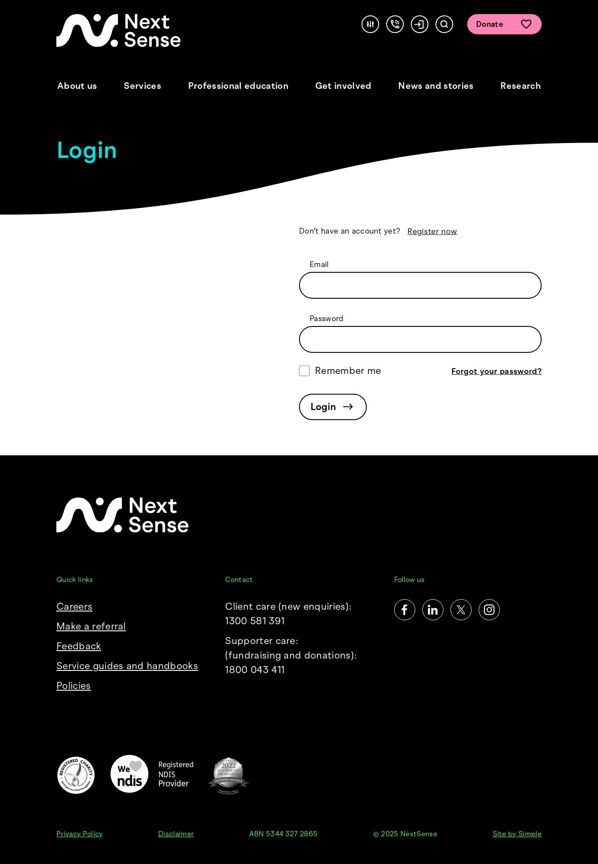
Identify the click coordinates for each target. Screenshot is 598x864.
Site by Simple (517, 834)
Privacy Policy (79, 834)
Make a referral (91, 626)
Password (327, 318)
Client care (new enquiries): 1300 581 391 (288, 613)
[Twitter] (461, 609)
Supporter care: (299, 656)
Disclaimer (176, 834)
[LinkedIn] (432, 609)
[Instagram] (489, 609)
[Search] (444, 24)
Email (319, 264)
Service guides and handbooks (127, 666)
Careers (74, 606)
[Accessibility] (370, 24)
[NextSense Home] (118, 30)
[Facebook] (404, 609)
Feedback (78, 646)
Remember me (348, 371)
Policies (73, 686)
